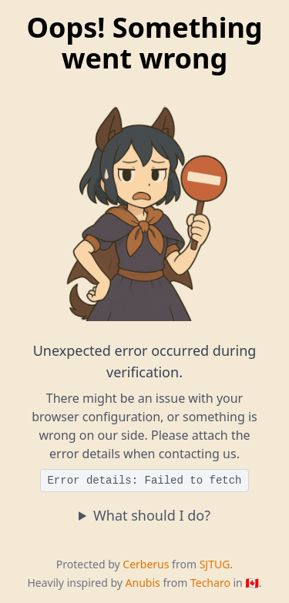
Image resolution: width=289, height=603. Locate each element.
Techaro (210, 582)
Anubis (143, 582)
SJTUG (215, 564)
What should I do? (151, 515)
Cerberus (146, 564)
